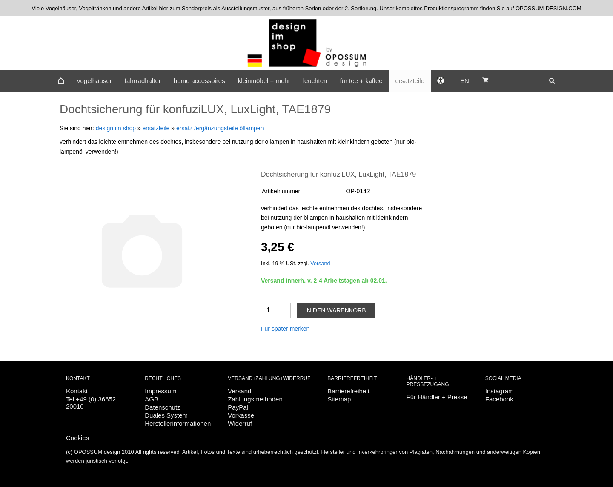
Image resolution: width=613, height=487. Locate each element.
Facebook (499, 399)
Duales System (166, 415)
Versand (320, 263)
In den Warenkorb (335, 310)
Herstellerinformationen (178, 423)
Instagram (499, 391)
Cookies (77, 437)
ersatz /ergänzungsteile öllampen (220, 128)
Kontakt (77, 391)
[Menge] (276, 310)
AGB (151, 399)
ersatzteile (156, 128)
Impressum (160, 391)
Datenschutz (162, 407)
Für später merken (285, 328)
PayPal (238, 407)
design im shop (116, 128)
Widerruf (240, 423)
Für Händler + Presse (437, 397)
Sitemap (339, 399)
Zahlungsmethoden (255, 399)
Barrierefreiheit (348, 391)
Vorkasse (241, 415)
